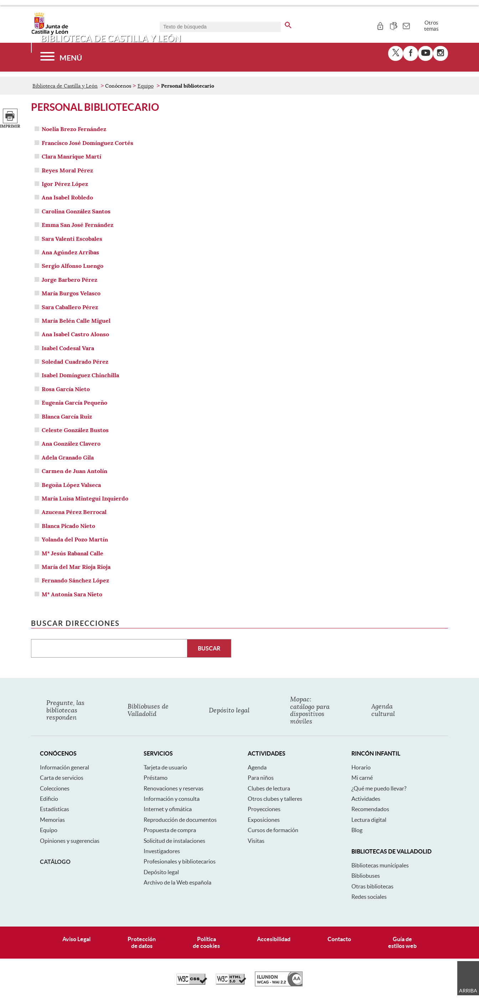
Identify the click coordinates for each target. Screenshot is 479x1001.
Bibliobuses (365, 875)
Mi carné (362, 777)
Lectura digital (368, 819)
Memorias (52, 819)
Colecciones (54, 788)
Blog (356, 830)
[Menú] (61, 57)
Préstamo (156, 777)
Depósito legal (161, 872)
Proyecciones (264, 809)
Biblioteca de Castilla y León (65, 86)
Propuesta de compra (170, 830)
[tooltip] (380, 25)
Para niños (261, 777)
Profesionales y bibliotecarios (180, 861)
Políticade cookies (206, 942)
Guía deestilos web (402, 942)
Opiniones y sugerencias (69, 840)
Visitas (256, 840)
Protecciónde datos (142, 942)
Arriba (468, 991)
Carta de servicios (61, 777)
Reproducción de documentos (180, 819)
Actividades (365, 798)
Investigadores (162, 851)
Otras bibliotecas (372, 886)
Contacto (339, 939)
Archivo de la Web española (177, 882)
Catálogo (55, 862)
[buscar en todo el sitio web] (288, 23)
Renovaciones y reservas (174, 788)
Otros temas (431, 26)
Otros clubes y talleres (275, 798)
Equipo (146, 86)
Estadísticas (54, 809)
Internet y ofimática (168, 809)
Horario (361, 767)
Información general (64, 767)
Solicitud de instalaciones (174, 840)
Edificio (49, 798)
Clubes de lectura (269, 788)
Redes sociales (369, 896)
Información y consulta (172, 798)
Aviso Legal (76, 939)
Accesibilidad (273, 939)
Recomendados (370, 809)
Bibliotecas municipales (380, 865)
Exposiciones (264, 819)
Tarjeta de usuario (165, 767)
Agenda (257, 767)
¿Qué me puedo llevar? (378, 788)
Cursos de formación (273, 830)
